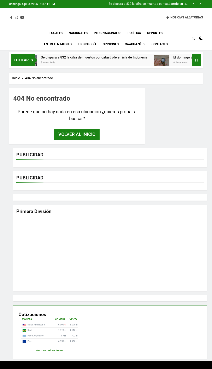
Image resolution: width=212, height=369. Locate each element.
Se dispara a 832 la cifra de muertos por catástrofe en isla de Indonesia (148, 4)
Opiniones (111, 44)
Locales (56, 33)
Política (134, 33)
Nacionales (78, 33)
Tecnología (87, 44)
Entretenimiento (58, 44)
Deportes (155, 33)
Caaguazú (133, 44)
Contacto (160, 44)
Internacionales (107, 33)
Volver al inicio (76, 134)
